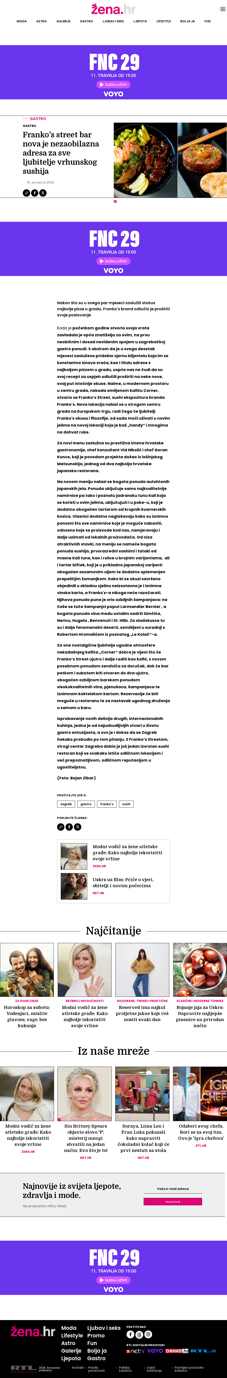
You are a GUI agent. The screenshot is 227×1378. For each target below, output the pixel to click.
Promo (96, 1335)
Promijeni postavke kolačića (189, 1369)
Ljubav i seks (113, 21)
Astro (41, 21)
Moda (22, 21)
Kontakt (78, 1368)
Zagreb (66, 804)
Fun (207, 21)
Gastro (86, 21)
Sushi (126, 804)
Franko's (107, 804)
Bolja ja (187, 21)
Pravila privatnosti (96, 1369)
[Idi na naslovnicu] (113, 13)
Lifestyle (163, 21)
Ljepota (140, 21)
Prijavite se (173, 1201)
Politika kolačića (125, 1369)
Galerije (63, 21)
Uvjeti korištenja (154, 1369)
